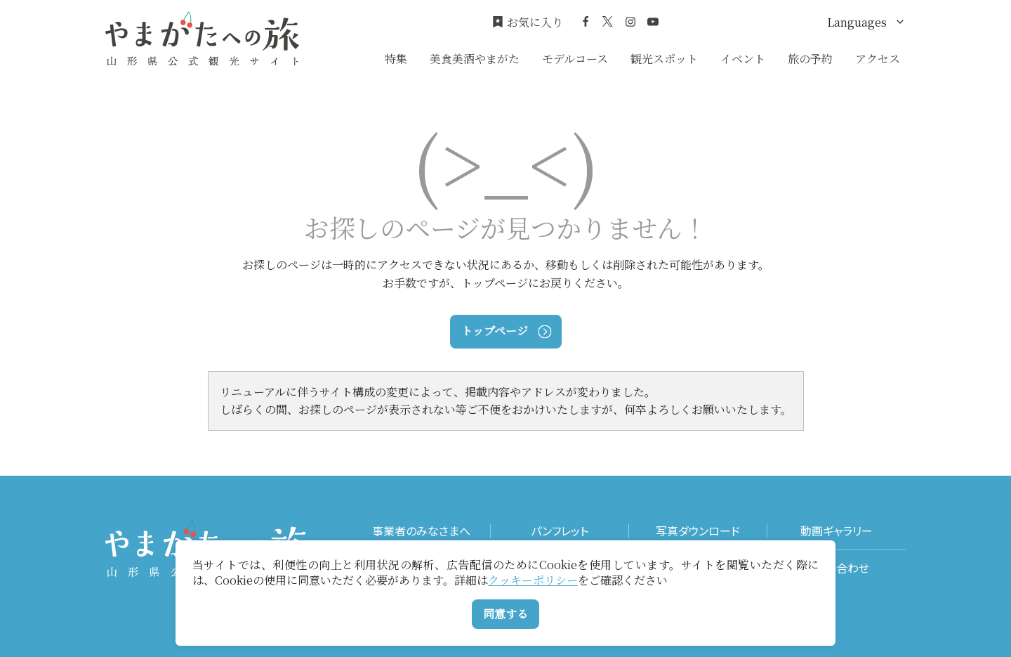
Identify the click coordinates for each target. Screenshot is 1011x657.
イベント (742, 59)
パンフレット (559, 531)
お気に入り (527, 22)
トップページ (505, 331)
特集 (396, 59)
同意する (505, 614)
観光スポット (664, 59)
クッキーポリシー (533, 580)
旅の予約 (810, 59)
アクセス (877, 59)
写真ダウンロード (698, 531)
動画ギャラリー (836, 531)
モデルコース (575, 59)
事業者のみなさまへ (421, 531)
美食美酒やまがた (475, 59)
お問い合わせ (836, 568)
